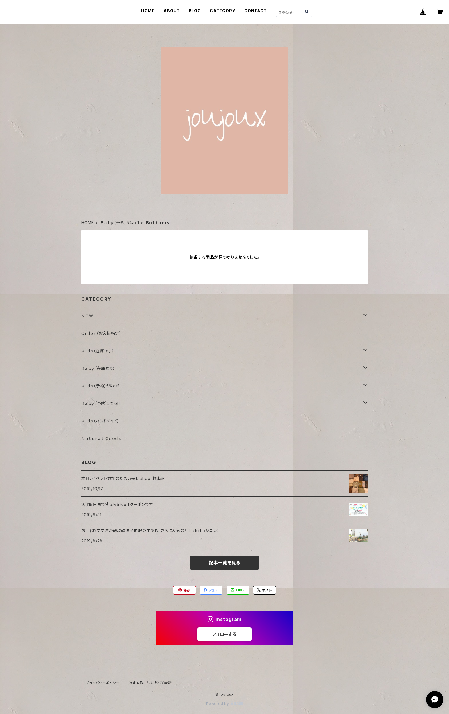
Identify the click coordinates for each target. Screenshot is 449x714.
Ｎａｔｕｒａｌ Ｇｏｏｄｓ (101, 438)
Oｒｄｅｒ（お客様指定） (101, 333)
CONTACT (255, 10)
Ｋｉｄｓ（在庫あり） (97, 350)
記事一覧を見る (224, 563)
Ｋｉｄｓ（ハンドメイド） (100, 420)
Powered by (224, 703)
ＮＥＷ (87, 315)
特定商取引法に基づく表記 (150, 683)
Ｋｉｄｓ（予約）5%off (100, 385)
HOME (148, 10)
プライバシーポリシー (103, 683)
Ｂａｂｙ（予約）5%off (120, 222)
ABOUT (172, 10)
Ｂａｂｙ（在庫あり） (98, 368)
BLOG (195, 10)
